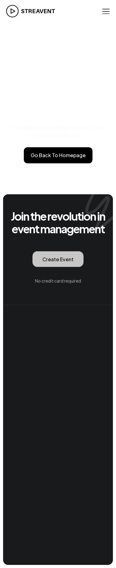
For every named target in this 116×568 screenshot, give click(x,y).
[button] (106, 11)
